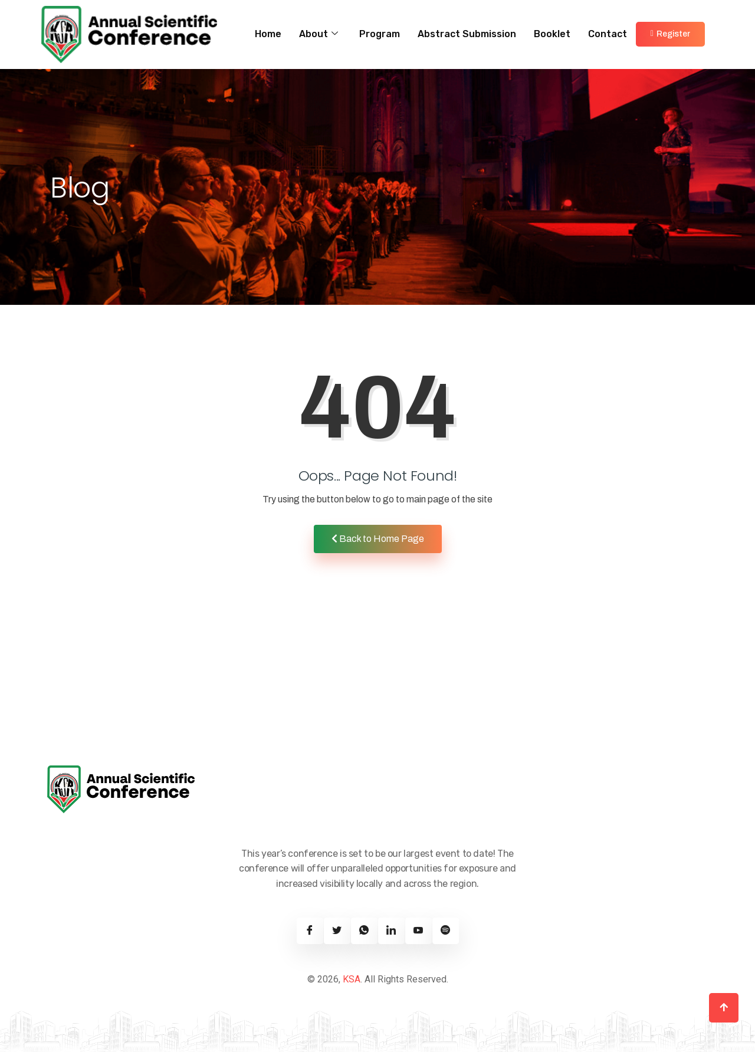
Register (670, 33)
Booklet (552, 34)
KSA (351, 979)
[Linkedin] (391, 931)
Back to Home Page (377, 539)
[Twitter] (337, 931)
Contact (607, 34)
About (318, 34)
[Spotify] (445, 931)
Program (379, 34)
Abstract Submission (467, 34)
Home (268, 34)
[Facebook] (310, 931)
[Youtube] (418, 931)
